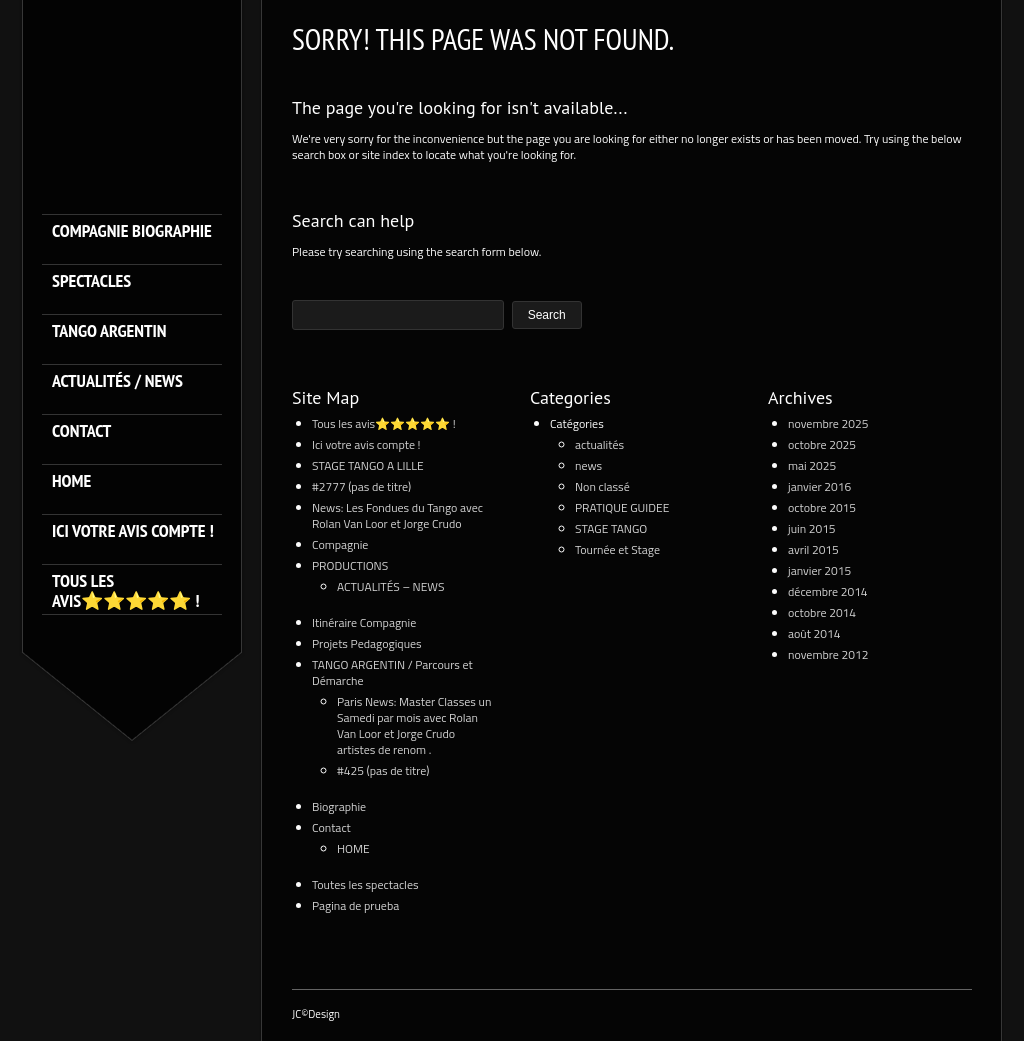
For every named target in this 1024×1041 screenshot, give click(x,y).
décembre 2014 (828, 591)
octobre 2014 (822, 612)
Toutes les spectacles (365, 884)
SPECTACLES (91, 281)
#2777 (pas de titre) (361, 486)
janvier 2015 (819, 570)
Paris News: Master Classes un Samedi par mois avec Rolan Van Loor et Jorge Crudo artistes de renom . (414, 725)
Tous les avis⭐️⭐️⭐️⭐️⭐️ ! (125, 591)
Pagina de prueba (355, 905)
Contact (81, 431)
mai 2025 (812, 465)
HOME (71, 481)
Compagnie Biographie (132, 231)
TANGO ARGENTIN (109, 331)
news (588, 465)
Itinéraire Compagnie (364, 622)
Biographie (339, 806)
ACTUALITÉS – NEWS (391, 586)
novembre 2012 (828, 654)
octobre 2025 (822, 444)
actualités (599, 444)
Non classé (602, 486)
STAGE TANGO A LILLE (368, 465)
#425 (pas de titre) (383, 770)
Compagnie (340, 544)
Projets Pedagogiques (367, 643)
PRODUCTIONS (350, 565)
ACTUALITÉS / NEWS (117, 381)
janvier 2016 (819, 486)
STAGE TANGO (611, 528)
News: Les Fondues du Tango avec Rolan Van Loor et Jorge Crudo (397, 515)
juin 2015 (812, 528)
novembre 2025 (828, 423)
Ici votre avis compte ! (133, 531)
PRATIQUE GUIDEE (622, 507)
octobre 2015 (822, 507)
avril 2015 (813, 549)
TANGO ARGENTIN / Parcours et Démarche (392, 672)
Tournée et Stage (617, 549)
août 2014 (814, 633)
